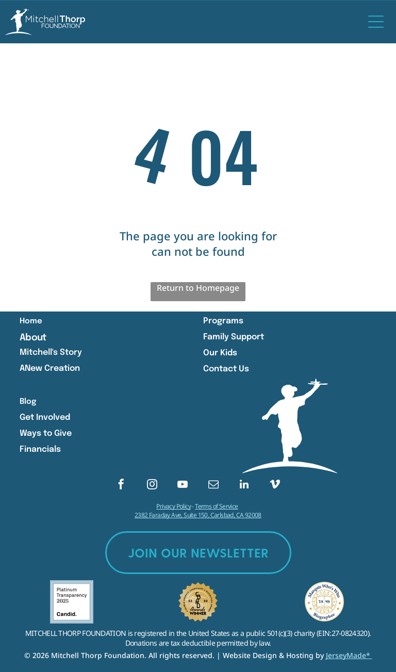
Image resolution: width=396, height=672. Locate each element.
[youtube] (182, 486)
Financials (40, 449)
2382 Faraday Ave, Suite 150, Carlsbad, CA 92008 (198, 515)
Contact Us (226, 369)
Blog (28, 402)
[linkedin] (244, 486)
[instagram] (152, 486)
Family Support (233, 337)
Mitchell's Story (51, 352)
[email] (213, 486)
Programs (223, 321)
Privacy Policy (173, 506)
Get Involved (45, 417)
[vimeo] (275, 486)
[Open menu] (376, 21)
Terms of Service (216, 506)
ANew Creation (50, 368)
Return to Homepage (198, 287)
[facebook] (121, 486)
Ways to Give (46, 433)
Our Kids (220, 353)
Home (31, 321)
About (33, 337)
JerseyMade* (349, 655)
